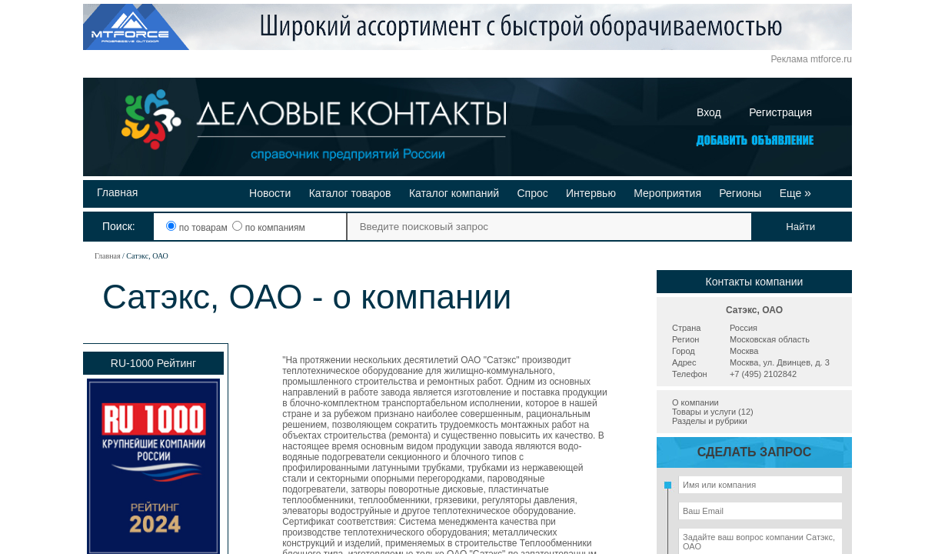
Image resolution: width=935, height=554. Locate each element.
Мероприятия (667, 193)
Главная (117, 192)
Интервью (591, 193)
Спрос (532, 193)
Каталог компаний (454, 193)
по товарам (198, 227)
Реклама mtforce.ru (811, 59)
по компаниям (268, 227)
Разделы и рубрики (709, 421)
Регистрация (780, 112)
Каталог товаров (350, 193)
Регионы (740, 193)
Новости (270, 193)
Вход (709, 112)
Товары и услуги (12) (713, 411)
